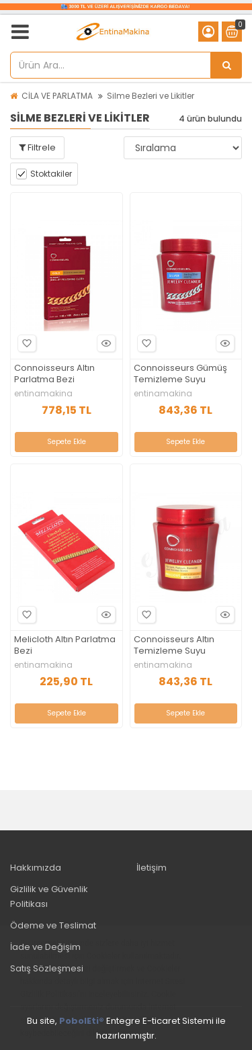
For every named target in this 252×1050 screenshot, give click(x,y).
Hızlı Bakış (104, 343)
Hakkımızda (35, 867)
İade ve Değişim (45, 946)
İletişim (151, 867)
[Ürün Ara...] (226, 65)
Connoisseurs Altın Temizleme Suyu (174, 645)
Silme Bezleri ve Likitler (150, 95)
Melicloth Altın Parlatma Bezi (65, 645)
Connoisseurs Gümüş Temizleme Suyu (180, 374)
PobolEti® (81, 1020)
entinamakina (43, 393)
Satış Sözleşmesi (46, 968)
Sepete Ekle (66, 442)
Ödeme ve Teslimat (53, 925)
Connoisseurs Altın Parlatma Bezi (54, 374)
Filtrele (37, 147)
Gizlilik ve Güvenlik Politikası (49, 896)
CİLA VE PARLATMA (57, 95)
